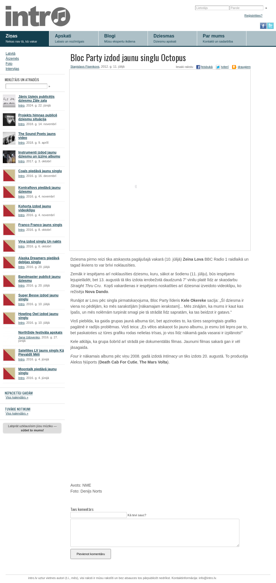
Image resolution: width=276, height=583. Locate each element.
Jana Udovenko (29, 337)
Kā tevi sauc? (136, 515)
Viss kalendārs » (17, 397)
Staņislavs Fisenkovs (84, 66)
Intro (21, 105)
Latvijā (10, 54)
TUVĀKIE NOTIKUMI (17, 409)
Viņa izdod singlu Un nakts (39, 241)
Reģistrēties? (253, 15)
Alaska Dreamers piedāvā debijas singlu (38, 260)
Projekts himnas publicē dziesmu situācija (37, 117)
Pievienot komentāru (91, 554)
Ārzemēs (12, 59)
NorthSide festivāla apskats (40, 332)
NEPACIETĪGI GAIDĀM (19, 393)
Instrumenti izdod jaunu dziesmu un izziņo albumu (39, 154)
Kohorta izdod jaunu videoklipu (34, 208)
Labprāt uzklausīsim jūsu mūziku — (32, 428)
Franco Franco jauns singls (40, 225)
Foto (9, 64)
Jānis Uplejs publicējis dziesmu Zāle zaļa (36, 99)
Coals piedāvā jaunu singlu (40, 171)
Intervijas (12, 69)
